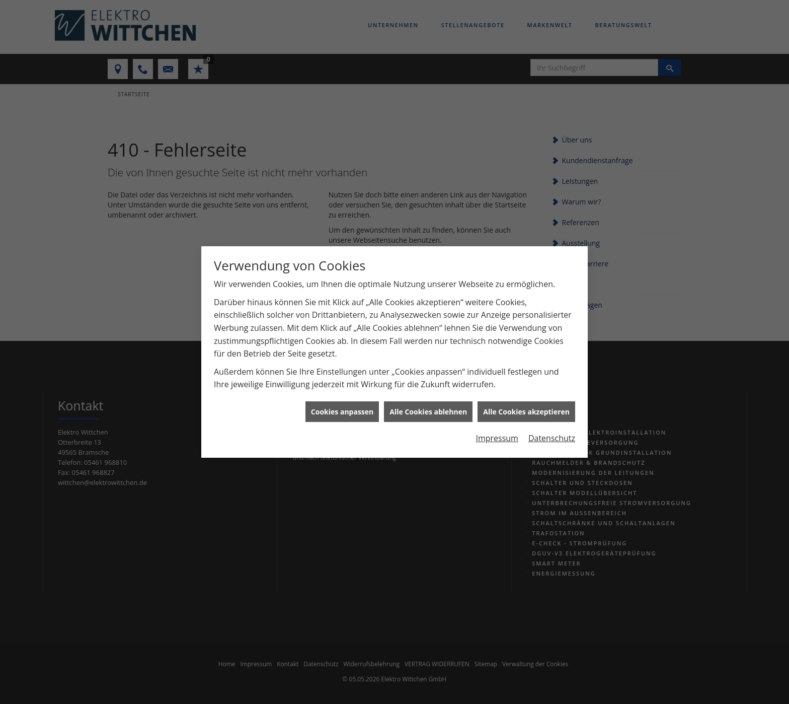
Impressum (497, 429)
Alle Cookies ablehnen (428, 402)
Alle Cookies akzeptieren (526, 402)
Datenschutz (551, 429)
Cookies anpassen (342, 402)
